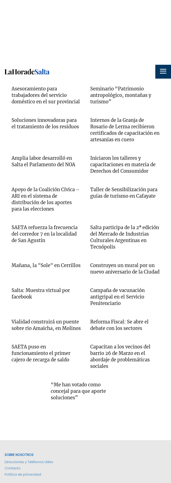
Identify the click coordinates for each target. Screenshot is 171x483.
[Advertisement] (85, 32)
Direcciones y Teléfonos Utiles (29, 462)
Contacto (13, 468)
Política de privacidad (23, 474)
